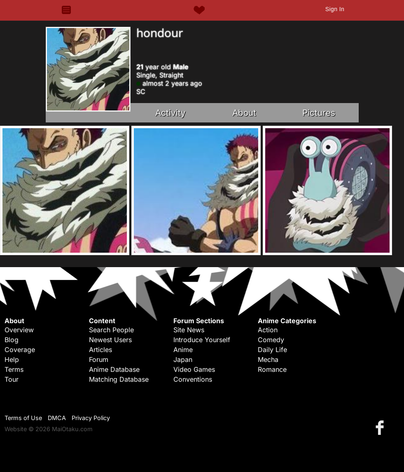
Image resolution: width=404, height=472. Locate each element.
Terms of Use (23, 417)
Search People (111, 330)
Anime (183, 349)
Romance (272, 369)
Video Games (194, 369)
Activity (170, 113)
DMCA (57, 417)
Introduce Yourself (201, 340)
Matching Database (119, 379)
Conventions (192, 379)
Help (12, 359)
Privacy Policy (91, 417)
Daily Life (272, 349)
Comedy (271, 340)
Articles (100, 349)
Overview (19, 330)
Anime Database (114, 369)
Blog (12, 340)
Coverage (20, 349)
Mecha (268, 359)
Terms (14, 369)
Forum (98, 359)
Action (268, 330)
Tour (12, 379)
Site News (188, 330)
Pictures (318, 113)
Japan (182, 359)
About (244, 113)
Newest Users (110, 340)
